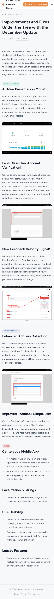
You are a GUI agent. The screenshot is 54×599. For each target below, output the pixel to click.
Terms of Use (34, 594)
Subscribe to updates (35, 4)
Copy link (22, 38)
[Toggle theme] (52, 4)
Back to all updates (12, 15)
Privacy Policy (20, 594)
